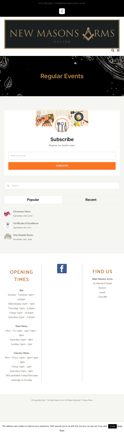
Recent (90, 200)
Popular (33, 200)
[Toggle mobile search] (112, 50)
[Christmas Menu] (7, 212)
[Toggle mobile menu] (118, 50)
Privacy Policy (87, 400)
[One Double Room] (7, 236)
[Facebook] (62, 268)
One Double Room (23, 235)
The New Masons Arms (55, 400)
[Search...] (62, 186)
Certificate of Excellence (25, 223)
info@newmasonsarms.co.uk (70, 3)
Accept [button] (112, 426)
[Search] (8, 186)
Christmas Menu (22, 212)
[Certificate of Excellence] (7, 224)
